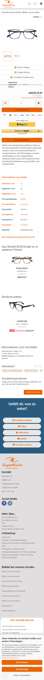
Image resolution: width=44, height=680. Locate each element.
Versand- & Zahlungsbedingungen (14, 540)
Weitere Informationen (22, 675)
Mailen (22, 438)
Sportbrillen (7, 606)
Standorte (22, 432)
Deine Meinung (33, 392)
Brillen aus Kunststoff (11, 571)
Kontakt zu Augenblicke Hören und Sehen (17, 555)
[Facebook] (4, 503)
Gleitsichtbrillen (8, 611)
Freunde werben (22, 444)
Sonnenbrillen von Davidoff (13, 591)
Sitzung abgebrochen (10, 517)
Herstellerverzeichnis (9, 520)
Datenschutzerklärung (10, 658)
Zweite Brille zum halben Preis (13, 529)
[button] (22, 131)
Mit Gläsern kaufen (22, 140)
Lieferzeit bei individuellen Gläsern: (12, 85)
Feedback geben (22, 420)
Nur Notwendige (22, 669)
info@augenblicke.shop (10, 484)
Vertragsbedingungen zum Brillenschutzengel (19, 552)
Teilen (22, 426)
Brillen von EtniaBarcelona (12, 371)
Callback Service (8, 526)
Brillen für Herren (31, 371)
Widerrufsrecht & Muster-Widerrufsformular (18, 543)
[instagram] (10, 503)
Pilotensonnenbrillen (10, 586)
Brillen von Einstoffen (11, 576)
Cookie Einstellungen (9, 557)
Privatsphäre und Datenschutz (13, 549)
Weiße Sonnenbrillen (11, 601)
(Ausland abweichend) (35, 85)
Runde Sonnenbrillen (11, 596)
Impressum (6, 537)
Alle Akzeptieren (22, 662)
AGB (3, 546)
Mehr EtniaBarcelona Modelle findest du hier (18, 237)
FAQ (3, 523)
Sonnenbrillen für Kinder (12, 581)
